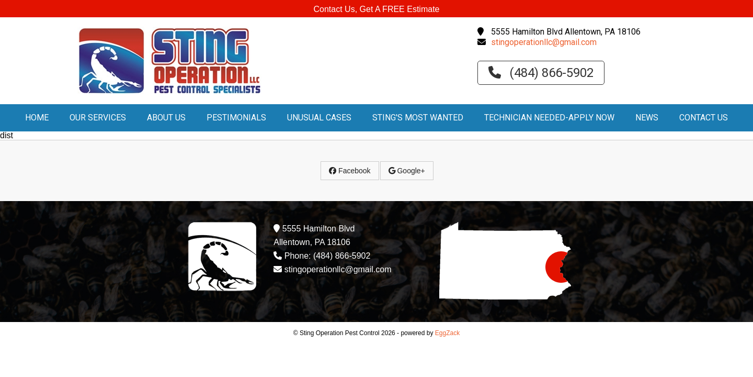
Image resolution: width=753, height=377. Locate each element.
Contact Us (703, 118)
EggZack (447, 333)
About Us (166, 118)
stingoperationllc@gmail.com (544, 42)
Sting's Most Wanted (417, 118)
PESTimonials (236, 118)
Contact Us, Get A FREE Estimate (377, 9)
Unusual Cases (319, 118)
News (646, 118)
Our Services (98, 118)
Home (37, 118)
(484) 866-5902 (541, 72)
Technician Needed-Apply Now (549, 118)
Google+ (407, 171)
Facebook (349, 171)
